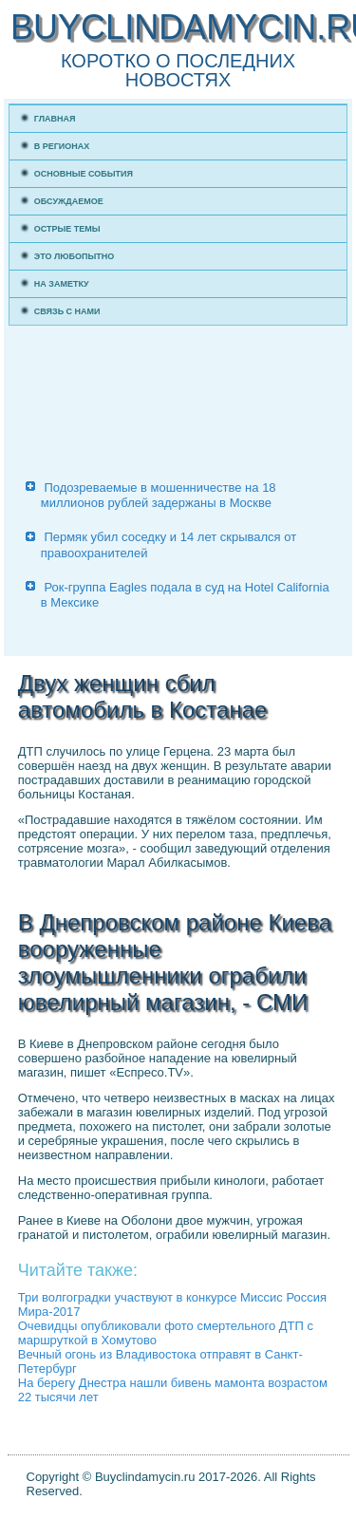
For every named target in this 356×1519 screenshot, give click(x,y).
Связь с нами (67, 311)
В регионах (62, 146)
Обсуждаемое (68, 201)
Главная (55, 118)
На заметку (61, 284)
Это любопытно (74, 256)
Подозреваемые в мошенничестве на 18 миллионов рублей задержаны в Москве (158, 495)
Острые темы (67, 229)
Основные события (83, 173)
